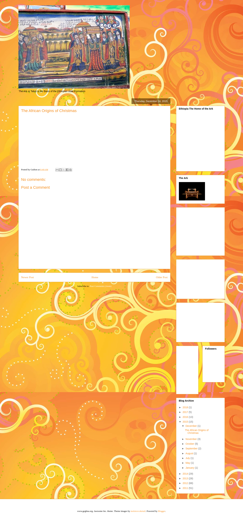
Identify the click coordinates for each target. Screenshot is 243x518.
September (192, 448)
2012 (186, 483)
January (190, 467)
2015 (186, 421)
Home (94, 277)
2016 (186, 417)
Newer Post (27, 277)
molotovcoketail (138, 511)
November (191, 439)
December (191, 426)
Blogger (161, 511)
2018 (186, 407)
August (190, 453)
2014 (186, 473)
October (190, 443)
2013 (186, 478)
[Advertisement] (206, 230)
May (188, 462)
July (188, 458)
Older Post (161, 277)
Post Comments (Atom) (100, 286)
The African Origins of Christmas (196, 431)
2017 (186, 412)
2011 (186, 488)
